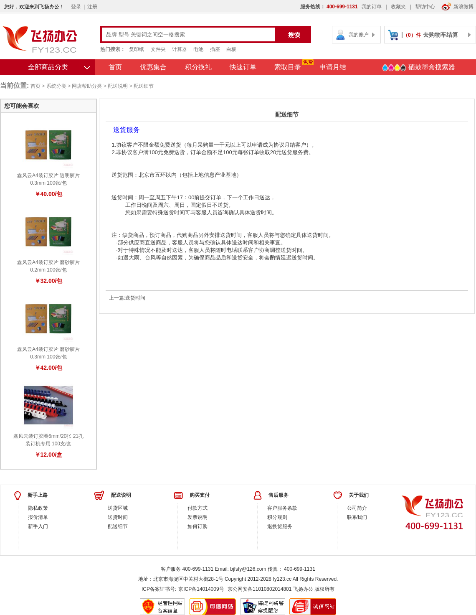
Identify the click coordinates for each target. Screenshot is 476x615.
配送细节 (118, 526)
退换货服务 (279, 526)
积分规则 (277, 517)
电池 (198, 49)
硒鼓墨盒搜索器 (418, 68)
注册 (92, 7)
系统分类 (56, 86)
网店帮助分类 (87, 86)
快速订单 (243, 67)
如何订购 (197, 526)
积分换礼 (198, 67)
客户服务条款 (282, 508)
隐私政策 (38, 508)
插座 (215, 49)
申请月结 (332, 67)
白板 (231, 49)
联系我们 (357, 517)
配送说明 (118, 86)
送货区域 (118, 508)
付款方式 (197, 508)
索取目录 (287, 67)
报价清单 (38, 517)
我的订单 (372, 7)
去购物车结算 (440, 34)
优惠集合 (153, 67)
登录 (76, 7)
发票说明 (197, 517)
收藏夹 (398, 7)
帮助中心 (425, 7)
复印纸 (136, 49)
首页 (115, 67)
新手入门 (38, 526)
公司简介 (357, 508)
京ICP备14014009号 (201, 589)
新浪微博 (457, 7)
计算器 (179, 49)
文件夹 (158, 49)
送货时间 (135, 298)
